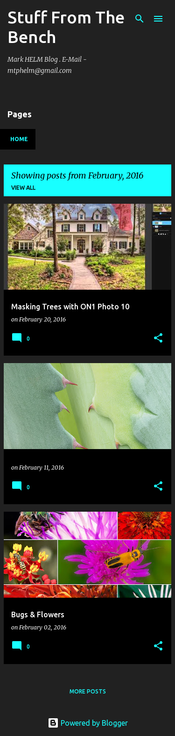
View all (23, 188)
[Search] (139, 18)
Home (19, 139)
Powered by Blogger (88, 723)
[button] (158, 338)
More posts (88, 691)
